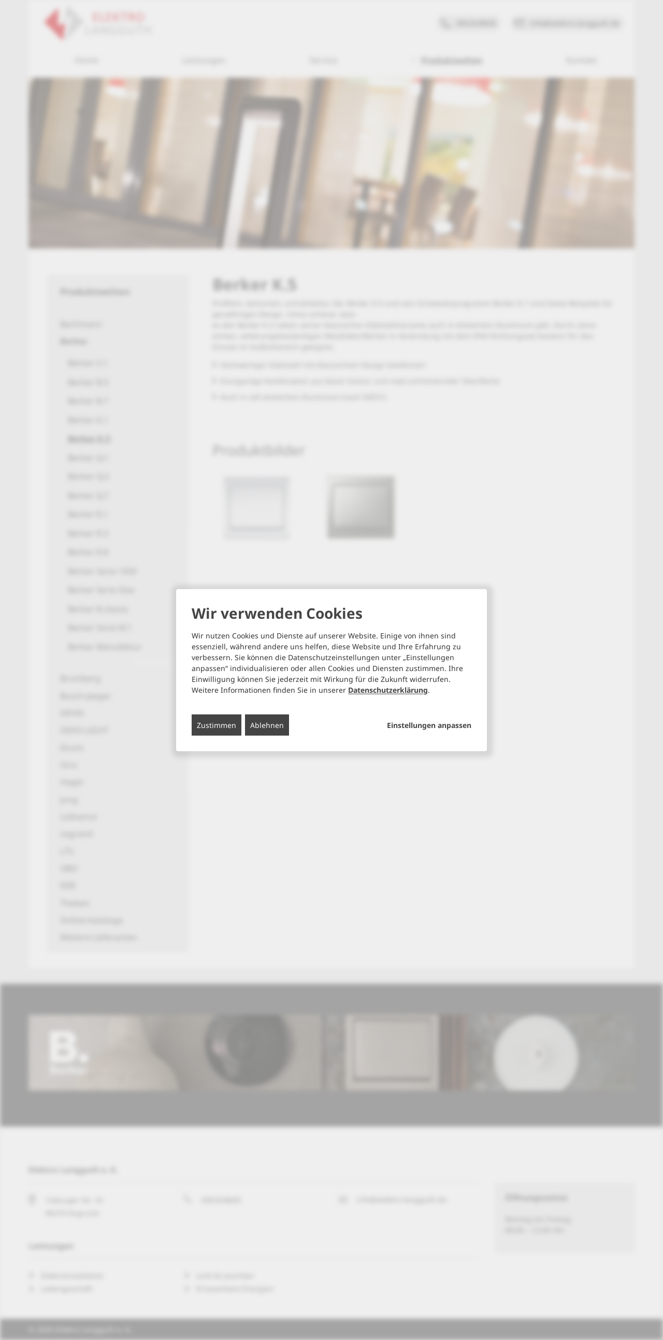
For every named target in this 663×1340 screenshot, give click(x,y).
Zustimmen (216, 725)
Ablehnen (267, 725)
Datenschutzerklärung (388, 689)
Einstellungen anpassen (429, 725)
